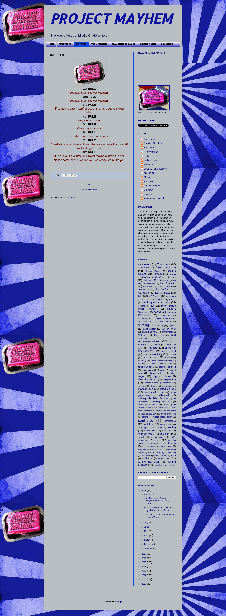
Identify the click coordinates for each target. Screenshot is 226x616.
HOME (51, 44)
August (147, 494)
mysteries (163, 408)
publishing (148, 424)
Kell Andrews (150, 160)
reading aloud (150, 431)
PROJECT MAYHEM (111, 18)
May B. (172, 299)
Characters (163, 264)
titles (155, 455)
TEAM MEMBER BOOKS (123, 44)
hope (155, 376)
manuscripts (167, 386)
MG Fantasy (155, 296)
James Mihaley (149, 286)
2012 (144, 575)
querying (142, 427)
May (146, 531)
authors (141, 335)
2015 (144, 562)
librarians (142, 386)
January (148, 548)
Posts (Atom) (70, 197)
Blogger (118, 601)
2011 (144, 579)
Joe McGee (144, 289)
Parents (141, 306)
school (141, 437)
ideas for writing (147, 379)
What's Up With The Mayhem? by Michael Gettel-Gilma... (158, 509)
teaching (172, 452)
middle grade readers (154, 392)
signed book (153, 443)
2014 (144, 566)
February (148, 544)
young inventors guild (162, 465)
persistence (170, 421)
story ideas (166, 446)
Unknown (148, 190)
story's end (143, 449)
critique (172, 354)
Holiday (165, 280)
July (146, 522)
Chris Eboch (144, 268)
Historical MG (149, 280)
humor (168, 376)
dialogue (169, 358)
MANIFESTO (65, 44)
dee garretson (151, 357)
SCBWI (157, 312)
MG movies (171, 296)
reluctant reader (146, 434)
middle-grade (163, 395)
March (147, 540)
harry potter (156, 373)
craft (145, 354)
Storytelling (143, 319)
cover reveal (169, 351)
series (157, 440)
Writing (143, 325)
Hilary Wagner (151, 152)
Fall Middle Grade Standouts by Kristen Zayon (159, 515)
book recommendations (157, 340)
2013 (144, 571)
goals (162, 370)
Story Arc (165, 315)
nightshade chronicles (166, 411)
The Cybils (156, 319)
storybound (156, 449)
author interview (149, 332)
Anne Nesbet (150, 139)
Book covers (144, 264)
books (157, 344)
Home (89, 184)
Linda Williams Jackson (155, 168)
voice (173, 455)
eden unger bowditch (154, 198)
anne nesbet (149, 329)
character (152, 347)
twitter (164, 455)
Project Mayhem (152, 185)
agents (172, 325)
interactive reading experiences (158, 383)
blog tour (159, 335)
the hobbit (145, 455)
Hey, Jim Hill (150, 147)
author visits (167, 332)
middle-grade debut (148, 398)
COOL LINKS (167, 44)
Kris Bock (148, 164)
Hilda (146, 156)
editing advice (157, 364)
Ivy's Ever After (168, 283)
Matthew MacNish (152, 299)
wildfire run (147, 458)
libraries (154, 386)
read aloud (158, 428)
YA (161, 325)
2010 (144, 584)
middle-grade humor (162, 401)
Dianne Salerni (152, 271)
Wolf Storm (165, 321)
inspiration (170, 379)
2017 (144, 554)
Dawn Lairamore (165, 267)
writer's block (164, 458)
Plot (152, 305)
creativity (157, 354)
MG (140, 296)
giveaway (147, 370)
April (146, 535)
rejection (166, 430)
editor (169, 364)
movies (151, 408)
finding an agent (146, 367)
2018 (144, 490)
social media (169, 443)
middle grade (168, 388)
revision (164, 433)
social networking (149, 446)
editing (141, 363)
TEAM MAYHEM (99, 44)
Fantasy (157, 273)
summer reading (156, 452)
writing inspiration (149, 461)
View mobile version (89, 189)
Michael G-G (150, 173)
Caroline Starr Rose (153, 143)
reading (171, 427)
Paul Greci (149, 181)
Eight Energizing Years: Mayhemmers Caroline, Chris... (156, 501)
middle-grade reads (147, 405)
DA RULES (81, 44)
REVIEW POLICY (148, 44)
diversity (142, 360)
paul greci (146, 420)
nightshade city (148, 414)
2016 (144, 558)
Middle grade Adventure (155, 302)
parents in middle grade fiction (157, 417)
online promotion (168, 414)
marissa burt (145, 388)
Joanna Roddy (166, 286)
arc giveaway (169, 329)
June (146, 527)
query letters (166, 424)
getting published (167, 367)
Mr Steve (148, 177)
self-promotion (157, 437)
